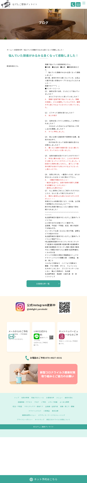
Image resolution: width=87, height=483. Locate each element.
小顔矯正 (47, 411)
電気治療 (55, 411)
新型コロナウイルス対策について (59, 419)
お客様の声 (50, 397)
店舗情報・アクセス (23, 402)
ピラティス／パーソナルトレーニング (52, 415)
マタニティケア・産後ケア (33, 406)
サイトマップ (39, 419)
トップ (15, 397)
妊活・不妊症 (16, 406)
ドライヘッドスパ (34, 411)
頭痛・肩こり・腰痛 (68, 406)
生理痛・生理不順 (52, 406)
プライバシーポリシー (23, 419)
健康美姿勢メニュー (28, 415)
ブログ (36, 402)
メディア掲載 (53, 402)
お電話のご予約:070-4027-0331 (46, 357)
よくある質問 (65, 402)
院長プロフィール (37, 397)
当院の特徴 (24, 397)
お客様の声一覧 (43, 283)
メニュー (60, 397)
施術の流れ (70, 397)
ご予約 (43, 402)
